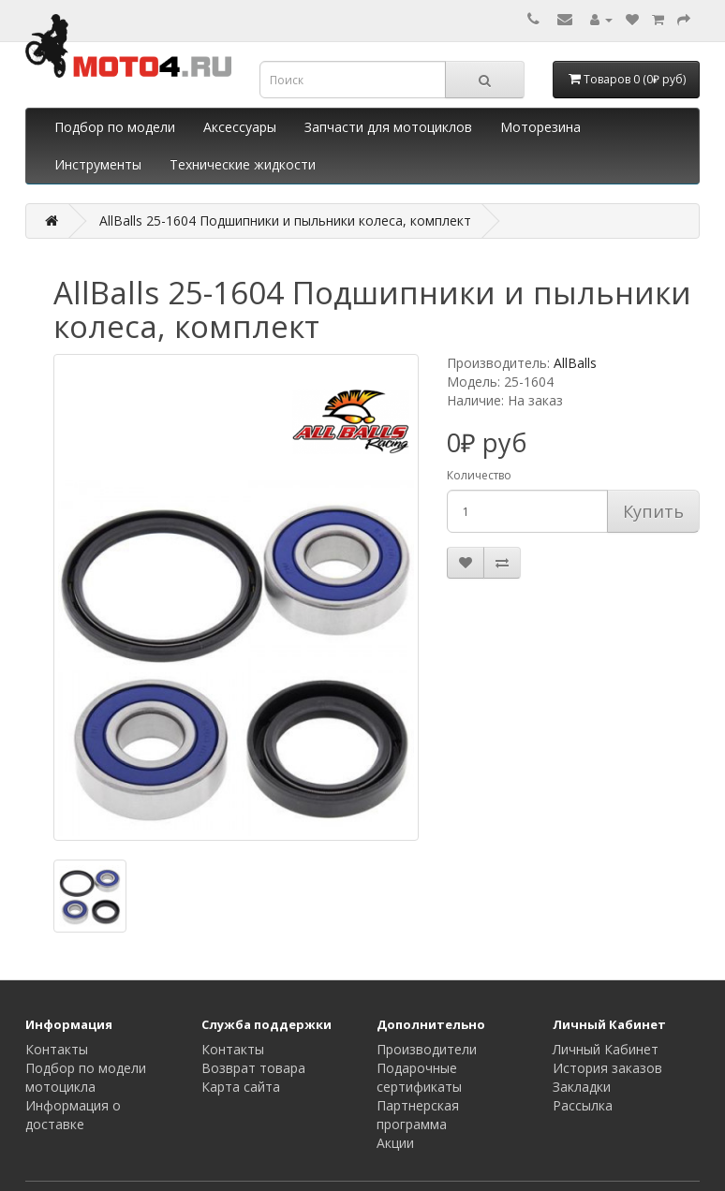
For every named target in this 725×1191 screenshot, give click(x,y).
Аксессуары (239, 127)
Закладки (582, 1086)
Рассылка (583, 1105)
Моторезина (540, 127)
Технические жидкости (243, 164)
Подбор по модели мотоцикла (85, 1077)
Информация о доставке (73, 1114)
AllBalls (575, 363)
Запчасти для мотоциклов (388, 127)
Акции (395, 1143)
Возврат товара (253, 1068)
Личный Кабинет (605, 1049)
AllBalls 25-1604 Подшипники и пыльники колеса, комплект (285, 220)
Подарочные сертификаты (419, 1077)
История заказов (607, 1068)
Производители (427, 1049)
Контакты (56, 1049)
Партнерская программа (418, 1114)
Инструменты (97, 164)
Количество (479, 475)
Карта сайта (240, 1086)
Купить (653, 511)
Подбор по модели (114, 127)
